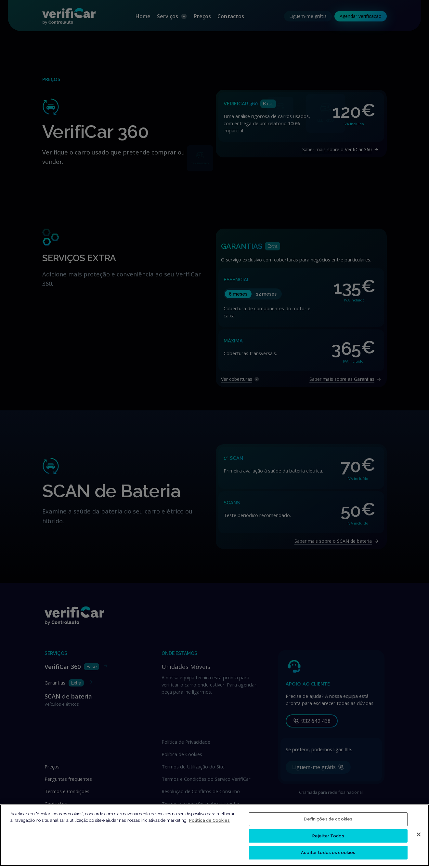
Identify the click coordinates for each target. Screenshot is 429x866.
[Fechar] (418, 837)
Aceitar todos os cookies (328, 855)
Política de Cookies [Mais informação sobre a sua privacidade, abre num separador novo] (209, 822)
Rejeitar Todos (328, 838)
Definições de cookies (328, 821)
